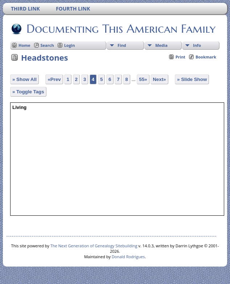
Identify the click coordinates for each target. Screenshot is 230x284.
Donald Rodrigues (128, 256)
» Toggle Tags (28, 91)
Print (180, 57)
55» (143, 79)
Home (24, 45)
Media (161, 45)
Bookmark (206, 57)
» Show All (24, 79)
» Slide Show (192, 79)
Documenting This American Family (120, 28)
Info (197, 45)
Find (122, 45)
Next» (159, 79)
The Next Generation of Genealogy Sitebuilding (93, 245)
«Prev (54, 79)
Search (47, 45)
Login (69, 45)
